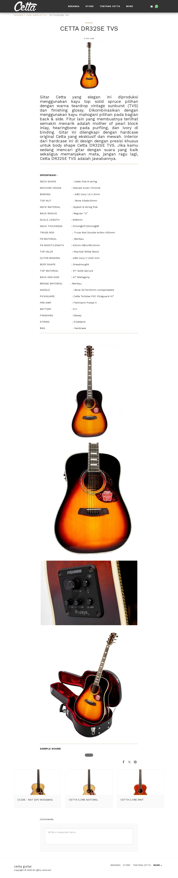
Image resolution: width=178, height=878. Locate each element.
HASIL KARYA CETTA (36, 15)
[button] (141, 6)
